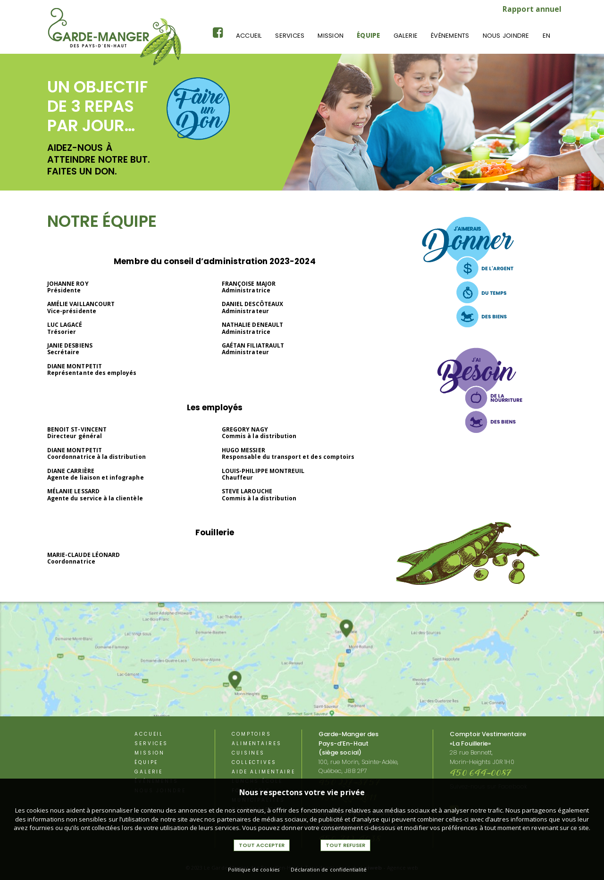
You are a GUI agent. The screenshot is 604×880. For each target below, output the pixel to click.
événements (450, 35)
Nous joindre (506, 35)
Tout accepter (262, 845)
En (546, 35)
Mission (331, 35)
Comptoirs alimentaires (257, 739)
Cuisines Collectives (254, 757)
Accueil (249, 35)
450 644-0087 (481, 773)
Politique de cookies (253, 869)
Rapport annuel (532, 9)
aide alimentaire (263, 772)
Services (289, 35)
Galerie (406, 35)
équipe (368, 35)
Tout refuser (345, 845)
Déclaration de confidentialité (329, 869)
